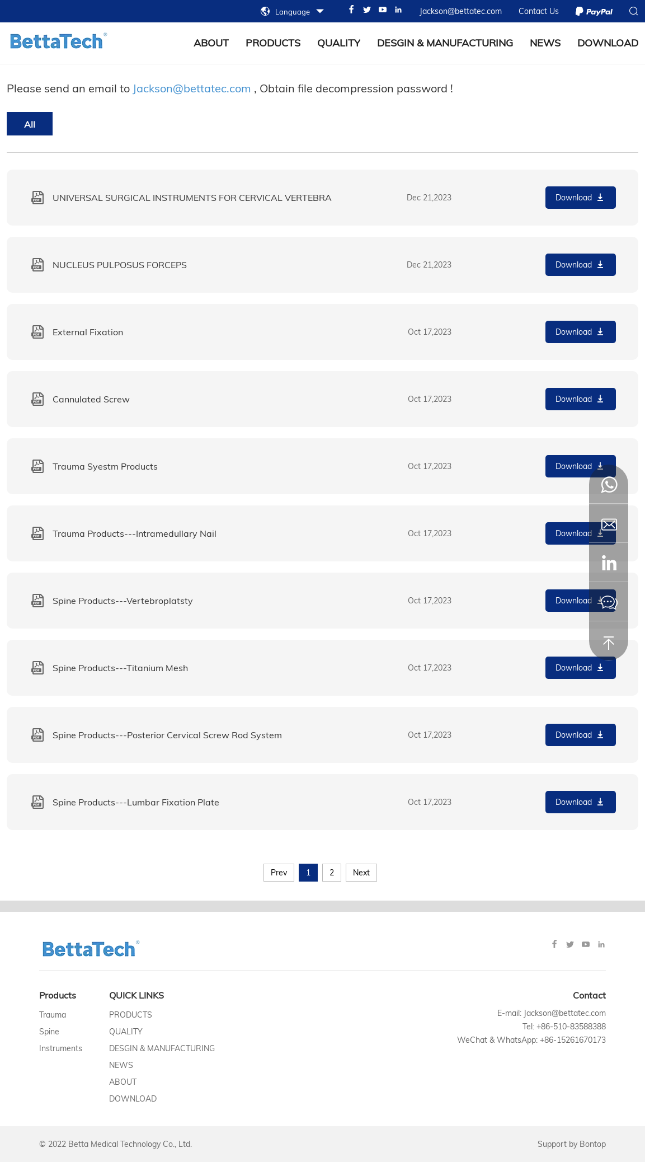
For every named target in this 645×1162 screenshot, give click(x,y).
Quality (338, 42)
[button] (608, 562)
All (29, 124)
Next (361, 873)
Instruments (60, 1048)
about (211, 42)
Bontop (593, 1144)
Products (273, 42)
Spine (49, 1032)
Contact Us (539, 11)
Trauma (52, 1015)
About (122, 1082)
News (545, 42)
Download (607, 42)
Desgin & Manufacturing (445, 42)
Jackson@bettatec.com (192, 88)
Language (292, 11)
